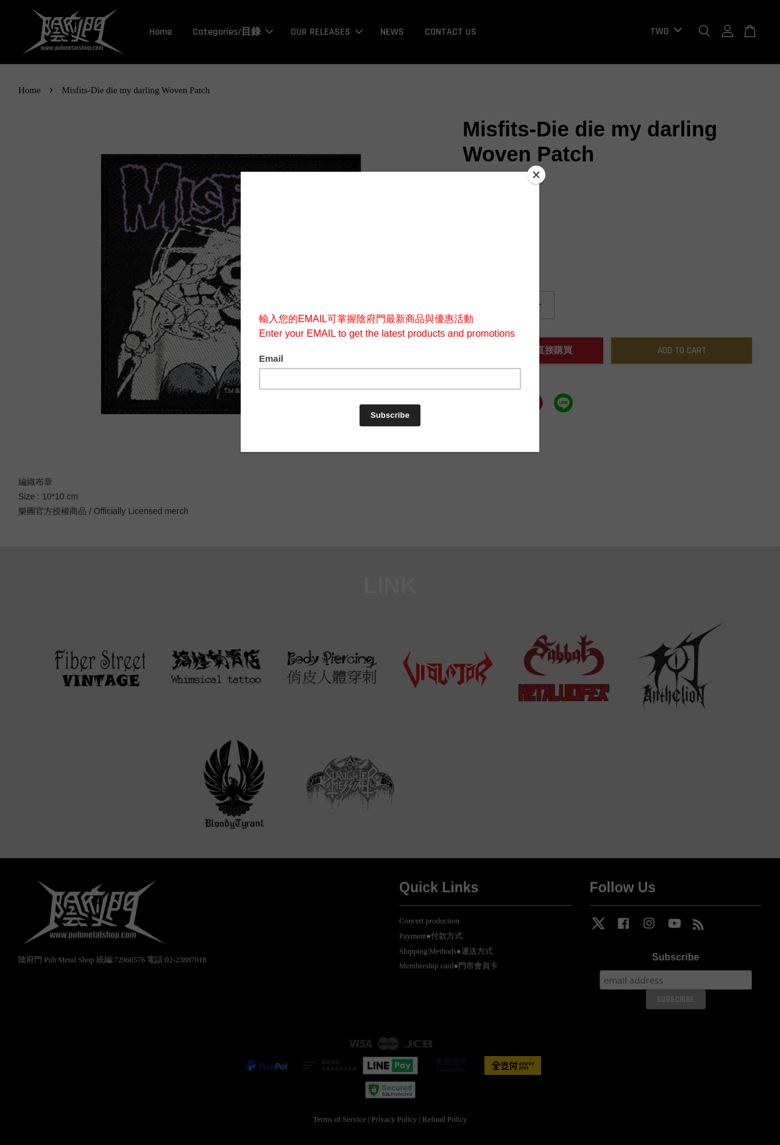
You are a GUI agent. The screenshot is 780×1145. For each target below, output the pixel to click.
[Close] (536, 175)
